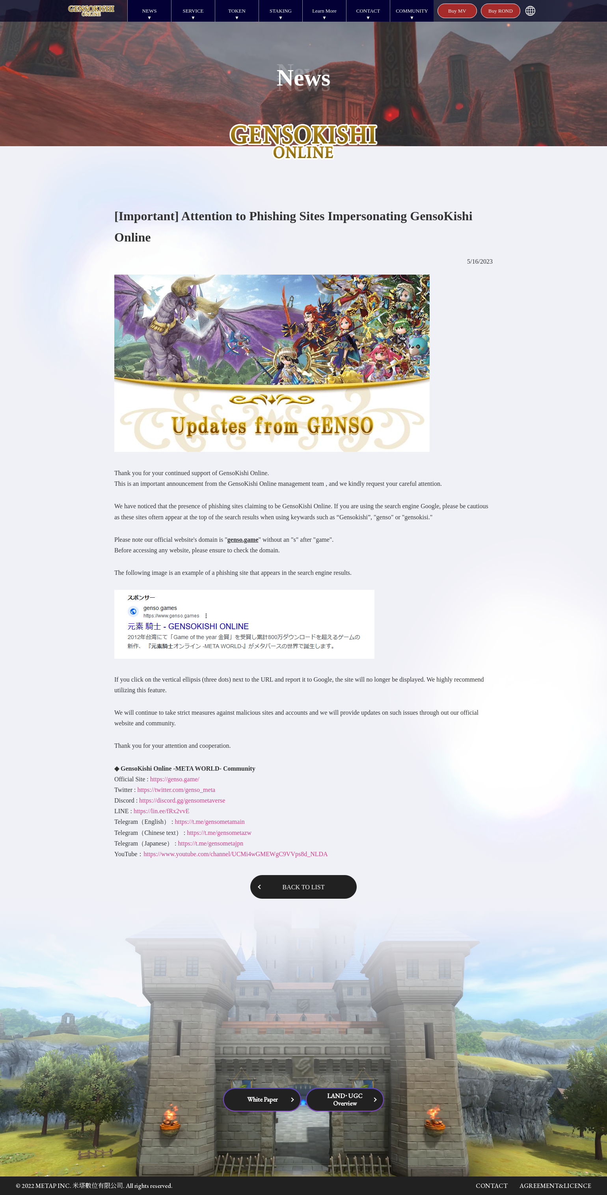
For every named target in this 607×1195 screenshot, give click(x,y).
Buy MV (457, 11)
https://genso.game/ (174, 779)
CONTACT (368, 11)
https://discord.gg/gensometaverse (181, 800)
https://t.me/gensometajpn (210, 843)
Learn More (324, 11)
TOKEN (237, 11)
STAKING (281, 11)
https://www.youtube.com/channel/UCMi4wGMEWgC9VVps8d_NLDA (235, 854)
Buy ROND (500, 11)
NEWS (149, 11)
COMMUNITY (412, 11)
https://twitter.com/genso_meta (176, 789)
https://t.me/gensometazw (219, 832)
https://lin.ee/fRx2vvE (162, 811)
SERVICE (192, 11)
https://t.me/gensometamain (210, 821)
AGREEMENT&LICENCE (555, 1186)
